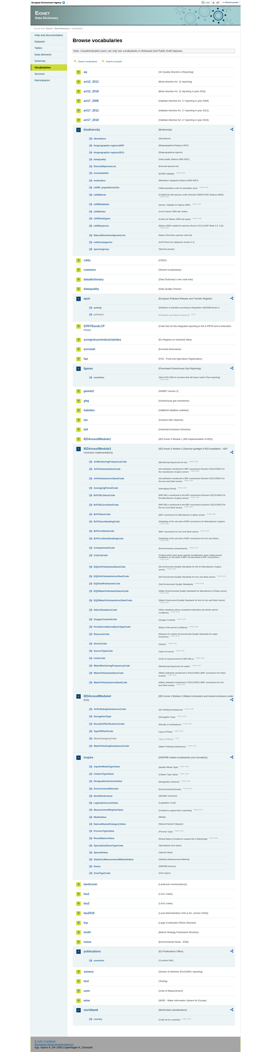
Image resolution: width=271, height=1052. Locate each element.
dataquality (100, 159)
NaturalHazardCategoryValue (110, 824)
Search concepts (114, 61)
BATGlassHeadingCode (107, 521)
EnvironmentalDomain (106, 788)
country (98, 1019)
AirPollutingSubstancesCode (110, 709)
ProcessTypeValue (104, 831)
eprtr (87, 298)
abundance (100, 138)
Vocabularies (43, 67)
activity (98, 307)
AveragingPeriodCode (106, 488)
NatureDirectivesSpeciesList (109, 235)
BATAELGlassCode (104, 495)
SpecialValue (101, 852)
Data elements (43, 54)
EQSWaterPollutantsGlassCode (111, 591)
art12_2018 (91, 91)
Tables (38, 48)
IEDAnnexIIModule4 (97, 696)
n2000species (101, 225)
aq (85, 72)
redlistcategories (103, 242)
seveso (88, 971)
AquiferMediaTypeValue (107, 766)
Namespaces (42, 80)
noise (87, 941)
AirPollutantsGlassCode (107, 469)
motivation (100, 180)
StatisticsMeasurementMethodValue (113, 859)
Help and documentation (49, 35)
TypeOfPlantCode (103, 731)
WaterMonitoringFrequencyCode (112, 665)
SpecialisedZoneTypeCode (108, 845)
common (90, 269)
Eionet (49, 28)
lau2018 (89, 913)
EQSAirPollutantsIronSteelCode (111, 576)
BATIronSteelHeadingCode (108, 538)
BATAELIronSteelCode (106, 504)
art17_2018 (91, 120)
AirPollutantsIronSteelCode (109, 478)
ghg (86, 400)
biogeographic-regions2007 (109, 145)
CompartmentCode (104, 547)
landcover (91, 884)
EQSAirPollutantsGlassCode (109, 566)
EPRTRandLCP (94, 326)
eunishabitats (101, 173)
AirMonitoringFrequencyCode (110, 461)
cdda (87, 260)
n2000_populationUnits (106, 187)
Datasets (40, 41)
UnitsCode (99, 658)
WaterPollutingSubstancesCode (111, 746)
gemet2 (89, 391)
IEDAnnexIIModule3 (97, 448)
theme (97, 866)
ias (86, 419)
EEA (49, 2)
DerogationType (102, 716)
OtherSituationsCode (105, 609)
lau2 (86, 903)
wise (87, 1000)
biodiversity (92, 129)
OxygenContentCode (105, 619)
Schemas (40, 60)
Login (207, 2)
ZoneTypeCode (102, 873)
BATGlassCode (102, 514)
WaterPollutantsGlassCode (109, 673)
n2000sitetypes (102, 218)
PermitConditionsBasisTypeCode (112, 626)
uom (87, 990)
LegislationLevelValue (106, 802)
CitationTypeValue (104, 773)
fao (86, 358)
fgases (88, 368)
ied (86, 429)
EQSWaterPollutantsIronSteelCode (113, 600)
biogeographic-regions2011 (109, 152)
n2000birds (100, 194)
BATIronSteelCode (104, 531)
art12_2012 (91, 81)
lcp (86, 922)
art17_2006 (91, 100)
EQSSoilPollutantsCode (107, 583)
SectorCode (100, 643)
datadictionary (94, 279)
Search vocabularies (87, 61)
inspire (88, 757)
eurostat (89, 349)
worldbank (91, 1009)
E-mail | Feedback (45, 1041)
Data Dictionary (61, 28)
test (86, 981)
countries (99, 377)
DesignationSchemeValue (108, 781)
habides (89, 410)
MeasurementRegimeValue (108, 809)
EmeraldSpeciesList (105, 166)
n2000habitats (101, 204)
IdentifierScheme (103, 796)
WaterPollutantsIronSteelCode (110, 682)
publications (92, 951)
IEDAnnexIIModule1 (97, 439)
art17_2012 (91, 110)
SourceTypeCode (103, 651)
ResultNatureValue (104, 838)
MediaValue (100, 817)
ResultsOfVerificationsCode (109, 723)
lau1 (86, 893)
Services (40, 73)
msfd (87, 932)
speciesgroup (101, 249)
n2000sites (100, 211)
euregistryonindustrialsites (102, 339)
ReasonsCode (101, 634)
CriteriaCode (101, 555)
